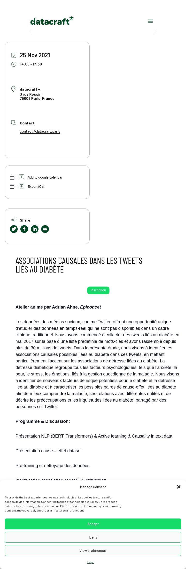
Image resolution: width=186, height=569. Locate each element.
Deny (93, 537)
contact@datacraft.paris (40, 131)
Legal (90, 562)
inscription (98, 290)
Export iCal (36, 186)
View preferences (93, 550)
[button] (178, 486)
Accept (93, 524)
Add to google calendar (45, 177)
